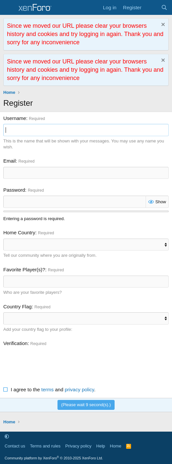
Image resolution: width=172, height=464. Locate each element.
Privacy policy (78, 446)
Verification (15, 343)
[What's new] (151, 7)
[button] (6, 436)
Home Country (19, 232)
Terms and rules (45, 446)
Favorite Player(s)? (24, 269)
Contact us (15, 446)
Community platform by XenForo (54, 458)
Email (9, 161)
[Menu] (9, 7)
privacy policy (79, 389)
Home (115, 446)
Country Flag (17, 306)
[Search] (164, 7)
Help (100, 446)
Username (14, 118)
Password (14, 190)
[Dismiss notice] (162, 25)
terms (47, 389)
